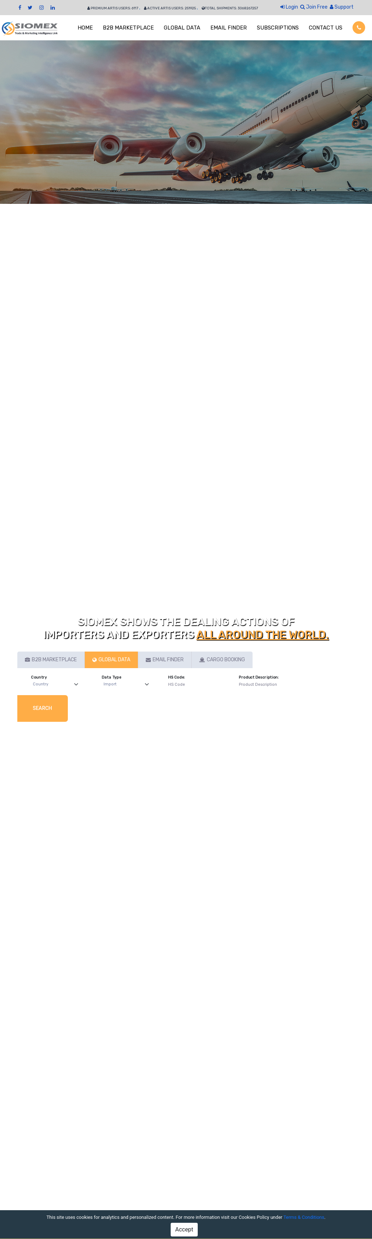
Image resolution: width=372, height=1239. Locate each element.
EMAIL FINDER (228, 27)
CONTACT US (325, 27)
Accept (184, 1229)
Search (42, 708)
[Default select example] (57, 684)
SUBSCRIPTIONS (278, 27)
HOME (85, 27)
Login (289, 7)
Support (342, 7)
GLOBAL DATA (182, 27)
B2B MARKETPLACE (128, 27)
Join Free (314, 7)
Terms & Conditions (303, 1217)
